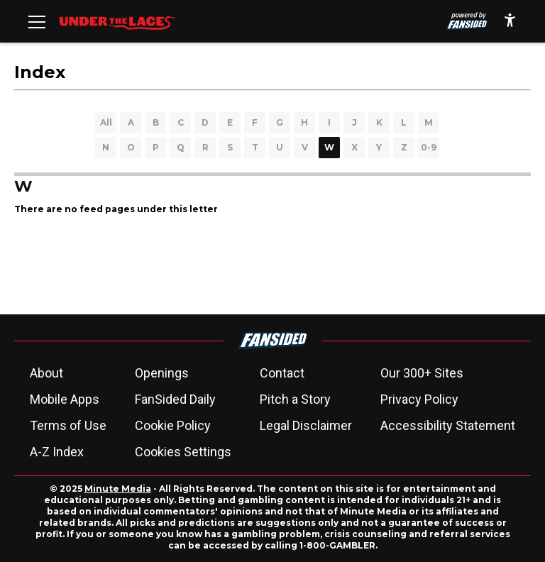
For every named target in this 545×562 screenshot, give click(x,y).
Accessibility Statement (447, 425)
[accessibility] (510, 21)
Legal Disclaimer (306, 425)
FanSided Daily (175, 399)
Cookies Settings (183, 451)
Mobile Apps (64, 399)
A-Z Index (57, 451)
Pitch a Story (295, 399)
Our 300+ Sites (421, 372)
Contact (282, 372)
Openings (162, 372)
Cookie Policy (173, 425)
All (106, 122)
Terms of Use (68, 425)
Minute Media (117, 488)
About (46, 372)
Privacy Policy (419, 399)
